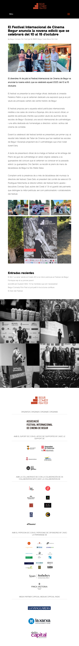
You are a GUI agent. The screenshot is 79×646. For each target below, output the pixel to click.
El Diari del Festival (15, 291)
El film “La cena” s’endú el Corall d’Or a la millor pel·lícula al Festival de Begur (38, 277)
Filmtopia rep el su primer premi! (21, 280)
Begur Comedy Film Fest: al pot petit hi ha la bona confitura (31, 287)
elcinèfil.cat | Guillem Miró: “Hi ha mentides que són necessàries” (33, 284)
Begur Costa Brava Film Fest (48, 39)
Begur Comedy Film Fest (18, 39)
